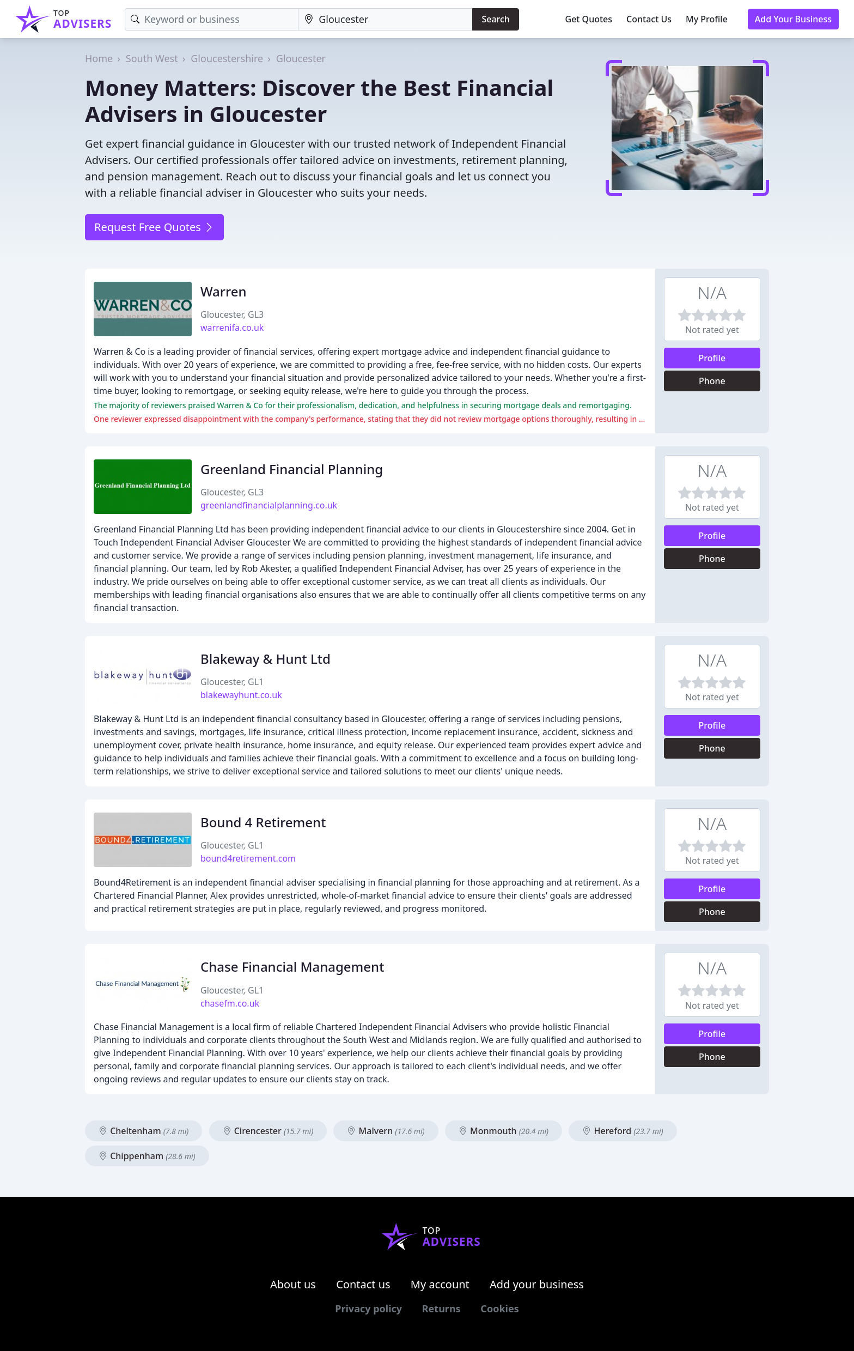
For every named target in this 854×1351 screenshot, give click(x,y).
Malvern (385, 1131)
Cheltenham (143, 1131)
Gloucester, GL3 (232, 314)
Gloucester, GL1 (232, 682)
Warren (223, 291)
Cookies (499, 1308)
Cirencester (268, 1131)
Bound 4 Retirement (263, 822)
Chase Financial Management (292, 967)
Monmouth (503, 1131)
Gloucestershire (227, 58)
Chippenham (147, 1156)
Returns (441, 1308)
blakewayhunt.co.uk (241, 695)
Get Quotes (589, 19)
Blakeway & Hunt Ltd (265, 659)
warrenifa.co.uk (232, 328)
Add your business (537, 1284)
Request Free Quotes (154, 227)
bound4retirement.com (248, 858)
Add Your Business (793, 19)
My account (440, 1284)
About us (293, 1284)
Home (99, 58)
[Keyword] (211, 19)
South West (152, 58)
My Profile (707, 19)
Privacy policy (368, 1308)
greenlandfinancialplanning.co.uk (268, 505)
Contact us (363, 1284)
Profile (712, 358)
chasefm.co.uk (229, 1003)
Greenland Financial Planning (291, 469)
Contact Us (649, 19)
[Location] (385, 19)
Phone (712, 381)
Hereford (622, 1131)
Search (495, 19)
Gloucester (301, 58)
